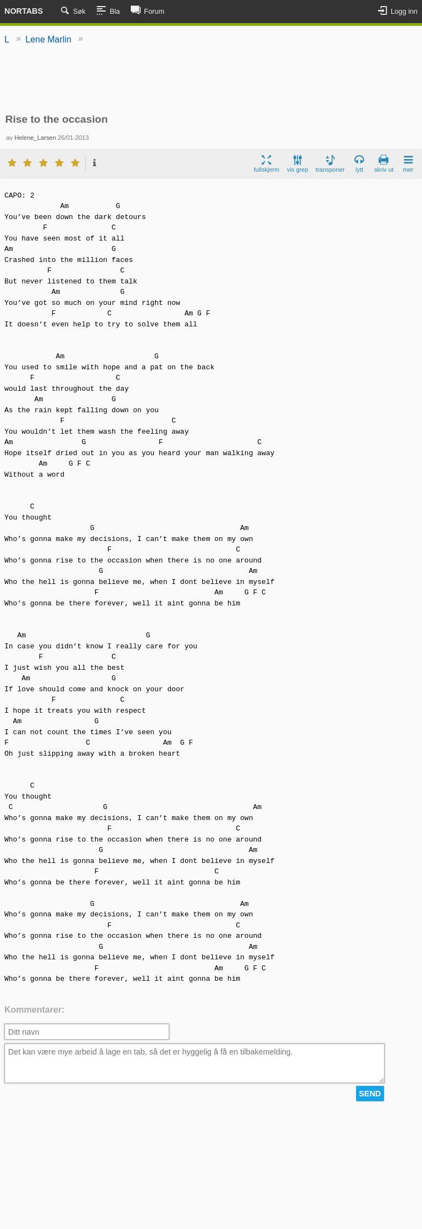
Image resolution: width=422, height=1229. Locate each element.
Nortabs (23, 11)
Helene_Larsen (35, 137)
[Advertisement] (211, 80)
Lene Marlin (48, 39)
